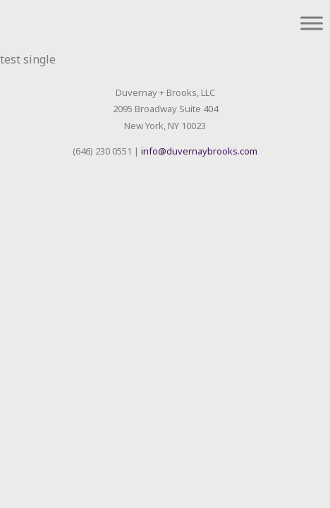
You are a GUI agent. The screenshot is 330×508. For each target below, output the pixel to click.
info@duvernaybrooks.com (199, 151)
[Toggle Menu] (311, 23)
